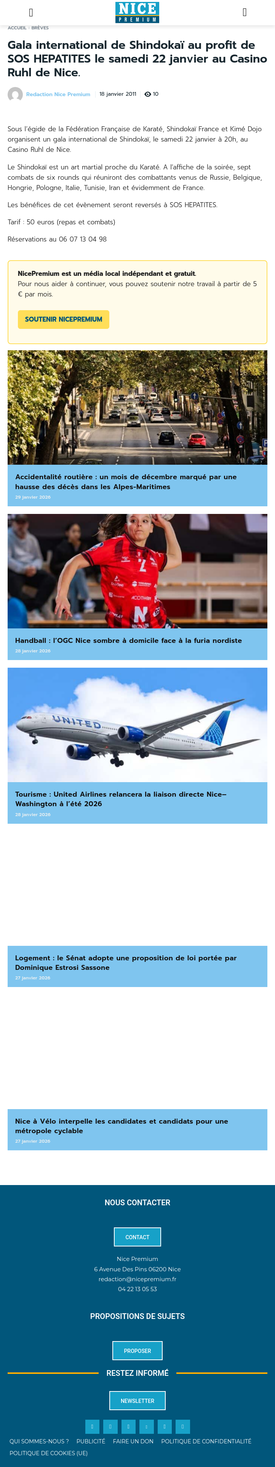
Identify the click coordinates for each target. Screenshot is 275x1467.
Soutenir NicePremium (63, 319)
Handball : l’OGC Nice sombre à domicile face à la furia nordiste (128, 640)
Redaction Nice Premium (58, 95)
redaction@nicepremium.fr (137, 1279)
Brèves (40, 27)
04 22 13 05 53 (137, 1289)
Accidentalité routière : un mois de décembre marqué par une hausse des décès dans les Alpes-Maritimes (126, 482)
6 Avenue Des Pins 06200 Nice (137, 1269)
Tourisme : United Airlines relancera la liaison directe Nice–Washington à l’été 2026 (121, 799)
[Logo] (137, 12)
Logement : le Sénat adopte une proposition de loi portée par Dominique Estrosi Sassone (126, 963)
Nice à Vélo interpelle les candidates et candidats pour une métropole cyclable (122, 1126)
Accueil (17, 27)
